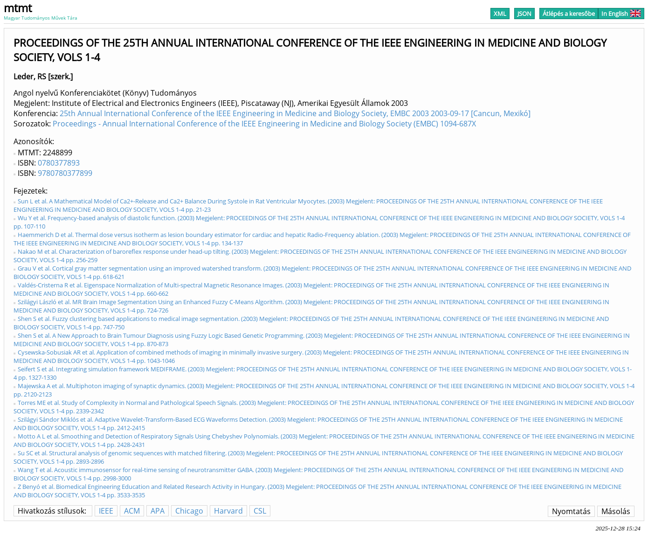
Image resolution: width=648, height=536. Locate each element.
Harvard (228, 511)
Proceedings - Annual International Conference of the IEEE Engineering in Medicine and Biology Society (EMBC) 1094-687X (264, 123)
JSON (524, 13)
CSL (260, 511)
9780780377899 (65, 173)
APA (158, 511)
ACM (132, 511)
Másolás (615, 511)
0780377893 (59, 163)
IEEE (106, 511)
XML (500, 13)
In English (621, 13)
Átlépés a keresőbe (569, 13)
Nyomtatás (571, 511)
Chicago (189, 511)
